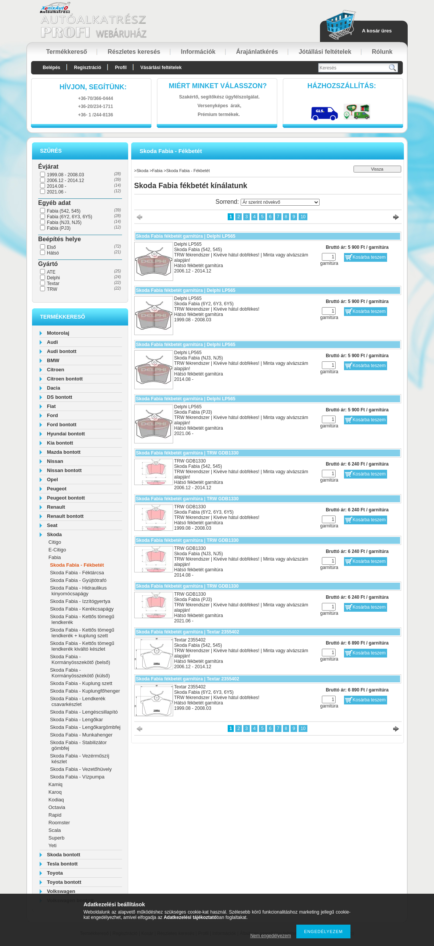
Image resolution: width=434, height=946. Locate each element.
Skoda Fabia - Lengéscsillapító (84, 712)
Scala (54, 830)
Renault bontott (65, 516)
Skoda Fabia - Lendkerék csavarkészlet (77, 701)
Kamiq (55, 784)
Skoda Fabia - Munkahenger (81, 735)
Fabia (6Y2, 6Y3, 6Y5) (69, 216)
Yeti (52, 845)
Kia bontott (60, 443)
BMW (53, 360)
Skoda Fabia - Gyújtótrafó (78, 580)
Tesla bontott (62, 864)
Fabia (54, 557)
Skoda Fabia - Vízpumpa (77, 777)
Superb (56, 838)
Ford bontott (61, 424)
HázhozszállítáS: (341, 86)
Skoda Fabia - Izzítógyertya (80, 601)
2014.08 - (56, 186)
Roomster (59, 822)
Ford (52, 415)
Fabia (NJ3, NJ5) (64, 222)
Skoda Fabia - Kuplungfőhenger (85, 691)
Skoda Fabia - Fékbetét (77, 565)
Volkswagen (61, 891)
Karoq (55, 792)
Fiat (51, 406)
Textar (53, 283)
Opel (52, 479)
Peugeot (56, 489)
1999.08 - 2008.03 (65, 174)
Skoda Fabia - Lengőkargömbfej (85, 727)
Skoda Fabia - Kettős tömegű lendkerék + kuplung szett (82, 632)
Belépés (51, 67)
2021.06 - (56, 192)
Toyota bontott (64, 882)
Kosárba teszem (369, 257)
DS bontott (59, 397)
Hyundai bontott (66, 434)
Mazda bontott (63, 452)
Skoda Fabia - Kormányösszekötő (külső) (80, 672)
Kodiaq (56, 800)
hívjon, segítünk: (93, 87)
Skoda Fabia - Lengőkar (76, 719)
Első (51, 247)
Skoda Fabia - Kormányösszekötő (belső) (80, 659)
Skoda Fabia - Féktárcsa (77, 572)
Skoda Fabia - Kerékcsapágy (82, 609)
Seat (52, 525)
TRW (52, 289)
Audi (52, 342)
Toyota (55, 873)
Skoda (54, 534)
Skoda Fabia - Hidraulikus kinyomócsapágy (78, 590)
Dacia (53, 388)
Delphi (53, 277)
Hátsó (53, 253)
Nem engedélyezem (270, 935)
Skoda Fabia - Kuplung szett (81, 683)
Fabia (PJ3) (59, 228)
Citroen (55, 369)
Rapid (54, 815)
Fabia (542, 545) (63, 211)
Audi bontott (61, 351)
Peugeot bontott (66, 498)
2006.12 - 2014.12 (65, 180)
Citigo (54, 542)
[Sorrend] (280, 202)
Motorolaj (58, 333)
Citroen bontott (65, 379)
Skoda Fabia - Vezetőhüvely (81, 769)
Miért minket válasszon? (218, 86)
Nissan (55, 461)
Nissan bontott (64, 470)
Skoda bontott (63, 854)
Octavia (56, 807)
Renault (56, 507)
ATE (51, 272)
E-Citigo (57, 550)
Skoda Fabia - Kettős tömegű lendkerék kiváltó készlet (82, 646)
